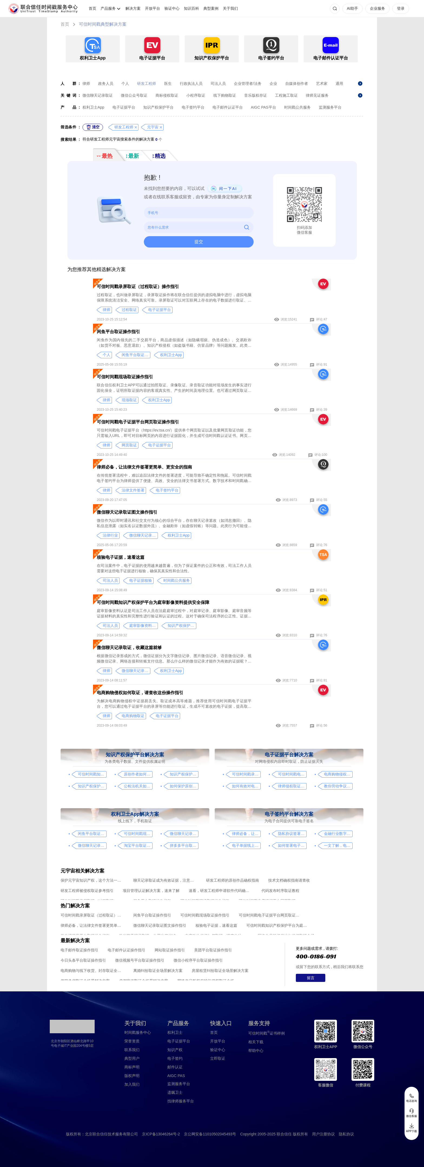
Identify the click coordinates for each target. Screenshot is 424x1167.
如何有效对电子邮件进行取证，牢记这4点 (246, 786)
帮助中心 (255, 1050)
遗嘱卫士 (175, 1092)
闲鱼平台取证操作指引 (118, 331)
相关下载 (255, 1042)
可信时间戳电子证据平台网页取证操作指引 (138, 422)
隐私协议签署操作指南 (292, 833)
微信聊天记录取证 (97, 95)
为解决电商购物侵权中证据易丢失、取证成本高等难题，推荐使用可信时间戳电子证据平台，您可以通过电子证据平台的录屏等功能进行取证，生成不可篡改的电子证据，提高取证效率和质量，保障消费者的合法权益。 (174, 704)
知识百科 (191, 8)
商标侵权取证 (166, 95)
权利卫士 (175, 1032)
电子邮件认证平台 (228, 107)
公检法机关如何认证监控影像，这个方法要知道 (138, 786)
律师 (86, 83)
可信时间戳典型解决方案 (103, 24)
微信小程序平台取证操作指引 (198, 960)
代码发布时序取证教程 (280, 890)
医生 (168, 83)
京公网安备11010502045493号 (210, 1134)
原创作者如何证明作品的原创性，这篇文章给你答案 (138, 774)
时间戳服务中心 (137, 1032)
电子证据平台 (123, 107)
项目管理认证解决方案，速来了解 (151, 890)
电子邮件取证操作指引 (79, 950)
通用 (339, 83)
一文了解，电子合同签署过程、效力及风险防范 (338, 845)
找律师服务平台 (180, 1101)
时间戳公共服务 (297, 107)
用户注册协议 (323, 1134)
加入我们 (132, 1084)
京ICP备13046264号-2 (161, 1134)
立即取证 (217, 1058)
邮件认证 (175, 1067)
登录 (401, 8)
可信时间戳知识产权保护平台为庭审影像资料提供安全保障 (153, 602)
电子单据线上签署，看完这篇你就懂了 (246, 845)
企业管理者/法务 (247, 83)
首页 (92, 8)
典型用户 (132, 1058)
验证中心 (172, 8)
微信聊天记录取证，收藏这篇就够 (129, 647)
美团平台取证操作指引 (213, 950)
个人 (125, 83)
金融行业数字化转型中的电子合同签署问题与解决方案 (338, 833)
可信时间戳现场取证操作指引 (125, 376)
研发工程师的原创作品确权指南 (232, 880)
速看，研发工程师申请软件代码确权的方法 (220, 890)
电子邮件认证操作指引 (126, 950)
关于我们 (230, 8)
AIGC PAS (176, 1076)
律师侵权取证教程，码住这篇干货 (292, 786)
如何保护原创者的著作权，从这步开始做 (184, 786)
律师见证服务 (317, 95)
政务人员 (105, 83)
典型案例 (210, 8)
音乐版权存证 (255, 95)
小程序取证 (195, 95)
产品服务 (108, 8)
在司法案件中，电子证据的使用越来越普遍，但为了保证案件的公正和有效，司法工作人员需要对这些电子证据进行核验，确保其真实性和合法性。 (174, 568)
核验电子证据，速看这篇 (120, 557)
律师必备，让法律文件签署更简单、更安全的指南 (144, 467)
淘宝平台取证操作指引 (138, 845)
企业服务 (377, 8)
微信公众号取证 (134, 95)
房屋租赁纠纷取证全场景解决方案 (220, 970)
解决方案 (133, 8)
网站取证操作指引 (170, 950)
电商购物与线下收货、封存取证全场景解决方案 (92, 970)
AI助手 (352, 8)
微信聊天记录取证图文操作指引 (127, 512)
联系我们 (132, 1050)
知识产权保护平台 (158, 107)
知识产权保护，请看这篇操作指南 (184, 774)
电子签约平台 (193, 107)
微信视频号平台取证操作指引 (139, 960)
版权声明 (132, 1076)
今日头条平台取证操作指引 (83, 960)
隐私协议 (346, 1134)
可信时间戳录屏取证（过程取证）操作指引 (138, 286)
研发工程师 (146, 83)
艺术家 (321, 83)
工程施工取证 (286, 95)
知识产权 (175, 1050)
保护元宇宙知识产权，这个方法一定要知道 (92, 880)
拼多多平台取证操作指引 (184, 845)
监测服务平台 (330, 107)
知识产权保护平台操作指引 (92, 786)
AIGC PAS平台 (263, 107)
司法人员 (218, 83)
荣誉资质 (132, 1041)
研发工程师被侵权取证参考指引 (87, 890)
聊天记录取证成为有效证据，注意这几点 (165, 880)
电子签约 (175, 1058)
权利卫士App (93, 107)
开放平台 (152, 8)
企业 (273, 83)
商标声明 (132, 1067)
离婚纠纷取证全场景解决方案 (158, 970)
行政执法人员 (191, 83)
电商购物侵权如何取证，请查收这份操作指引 (140, 692)
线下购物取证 (224, 95)
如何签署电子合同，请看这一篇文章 (292, 845)
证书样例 (266, 1032)
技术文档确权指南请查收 (289, 880)
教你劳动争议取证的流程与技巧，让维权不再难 (338, 786)
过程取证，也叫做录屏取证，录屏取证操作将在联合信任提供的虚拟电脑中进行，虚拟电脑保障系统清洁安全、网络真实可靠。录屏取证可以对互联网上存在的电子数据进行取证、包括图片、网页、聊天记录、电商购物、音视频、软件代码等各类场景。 (174, 298)
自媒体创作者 (296, 83)
